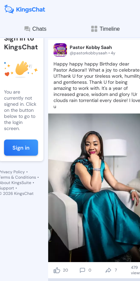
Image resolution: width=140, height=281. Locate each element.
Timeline (105, 29)
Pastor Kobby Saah (91, 47)
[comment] (82, 270)
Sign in (21, 147)
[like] (57, 270)
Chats (35, 29)
